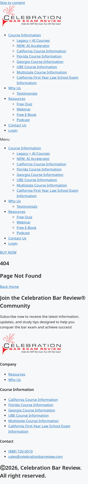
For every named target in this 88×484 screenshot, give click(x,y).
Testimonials (27, 93)
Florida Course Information (39, 56)
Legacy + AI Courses (33, 40)
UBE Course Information (37, 66)
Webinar (24, 109)
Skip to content (12, 2)
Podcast (23, 119)
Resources (16, 98)
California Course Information (41, 51)
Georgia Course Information (40, 61)
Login (13, 130)
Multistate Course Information (42, 72)
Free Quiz (24, 104)
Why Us (14, 88)
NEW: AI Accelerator (33, 45)
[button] (44, 139)
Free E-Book (26, 114)
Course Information (24, 35)
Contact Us (17, 125)
